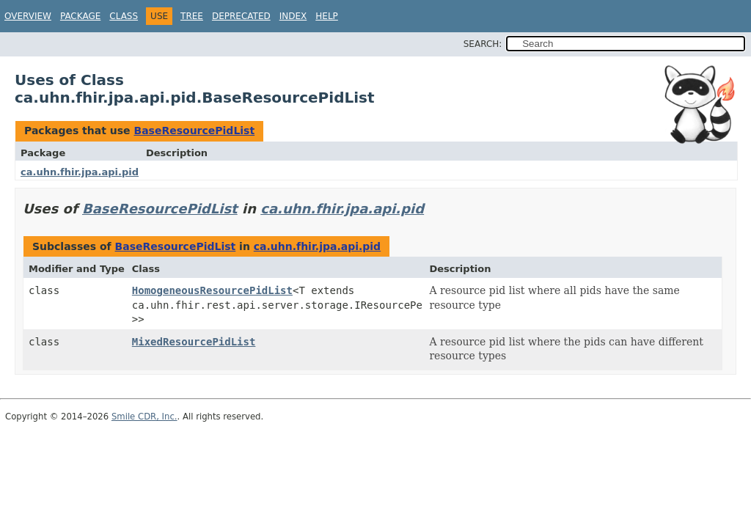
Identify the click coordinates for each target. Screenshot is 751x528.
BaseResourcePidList (193, 130)
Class (123, 16)
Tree (191, 16)
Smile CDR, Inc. (144, 416)
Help (326, 16)
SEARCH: (483, 44)
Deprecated (241, 16)
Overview (27, 16)
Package (80, 16)
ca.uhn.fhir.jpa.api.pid (80, 171)
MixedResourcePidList (194, 342)
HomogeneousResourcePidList (212, 290)
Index (293, 16)
